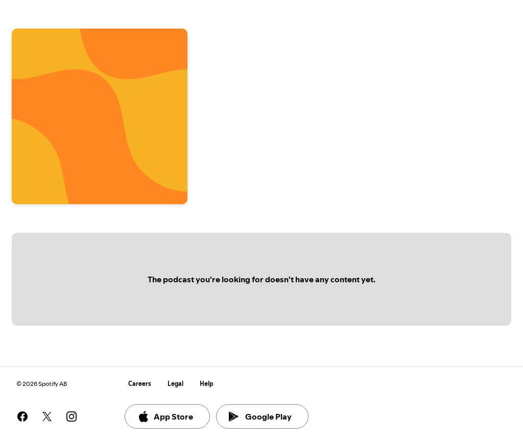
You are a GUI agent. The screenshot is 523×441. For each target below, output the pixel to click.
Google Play (260, 416)
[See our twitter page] (47, 416)
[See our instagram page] (71, 416)
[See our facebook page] (22, 416)
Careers (139, 383)
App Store (165, 416)
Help (206, 383)
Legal (175, 383)
